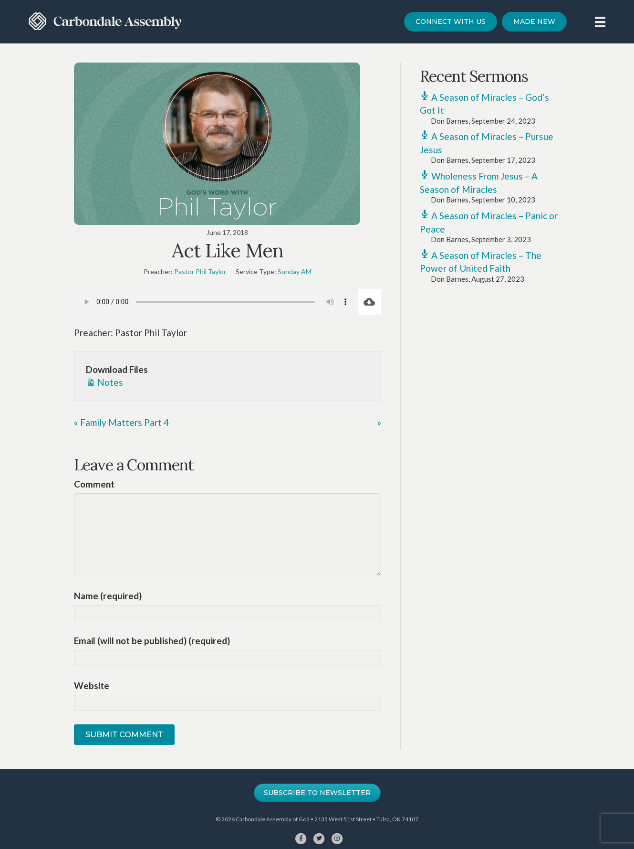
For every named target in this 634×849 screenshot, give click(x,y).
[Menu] (600, 22)
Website (91, 685)
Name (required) (108, 595)
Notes (104, 382)
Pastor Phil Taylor (200, 271)
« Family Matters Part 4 (121, 422)
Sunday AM (295, 271)
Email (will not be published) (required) (152, 640)
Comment (94, 483)
